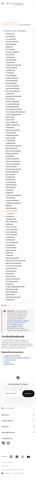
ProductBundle (10, 248)
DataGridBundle (10, 83)
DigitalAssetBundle (12, 88)
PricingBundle (9, 245)
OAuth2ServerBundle (13, 161)
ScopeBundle (10, 177)
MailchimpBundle (12, 292)
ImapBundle (9, 127)
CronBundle (10, 73)
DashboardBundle (12, 78)
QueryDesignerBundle (12, 169)
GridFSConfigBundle (12, 125)
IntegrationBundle (12, 135)
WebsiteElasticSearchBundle (15, 261)
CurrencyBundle (10, 75)
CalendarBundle (10, 60)
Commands (10, 213)
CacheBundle (10, 57)
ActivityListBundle (12, 42)
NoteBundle (10, 156)
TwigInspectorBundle (13, 203)
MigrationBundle (10, 148)
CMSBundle (8, 224)
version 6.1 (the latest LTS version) (18, 321)
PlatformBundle (10, 166)
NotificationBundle (12, 159)
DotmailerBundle (12, 281)
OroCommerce (9, 408)
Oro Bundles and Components (9, 25)
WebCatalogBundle (12, 258)
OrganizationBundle (13, 164)
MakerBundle (10, 294)
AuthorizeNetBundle (13, 279)
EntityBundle (9, 99)
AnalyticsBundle (11, 268)
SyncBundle (9, 190)
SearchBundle (9, 179)
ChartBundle (10, 62)
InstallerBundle (10, 133)
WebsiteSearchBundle (12, 263)
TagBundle (8, 192)
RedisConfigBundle (11, 172)
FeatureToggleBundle (13, 114)
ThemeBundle (10, 198)
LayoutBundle (9, 138)
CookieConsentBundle (13, 65)
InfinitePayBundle (12, 289)
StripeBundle (10, 300)
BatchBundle (10, 55)
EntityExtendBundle (12, 104)
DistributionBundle (12, 86)
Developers (14, 23)
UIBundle (8, 206)
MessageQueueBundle (12, 146)
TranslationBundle (11, 200)
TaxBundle (9, 255)
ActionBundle (10, 36)
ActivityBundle (10, 39)
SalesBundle (10, 274)
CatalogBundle (11, 219)
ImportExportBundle (12, 130)
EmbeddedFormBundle (13, 96)
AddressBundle (11, 44)
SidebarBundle (11, 187)
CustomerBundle (11, 229)
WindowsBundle (11, 208)
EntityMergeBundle (12, 107)
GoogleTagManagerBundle (15, 287)
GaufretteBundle (12, 122)
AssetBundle (9, 49)
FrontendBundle (10, 232)
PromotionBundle (12, 242)
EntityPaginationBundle (14, 109)
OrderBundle (9, 237)
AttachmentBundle (11, 52)
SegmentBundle (11, 185)
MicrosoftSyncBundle (13, 151)
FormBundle (9, 120)
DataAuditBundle (12, 81)
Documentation (5, 23)
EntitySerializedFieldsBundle (15, 112)
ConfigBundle (10, 70)
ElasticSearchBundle (12, 91)
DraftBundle (9, 216)
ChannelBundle (11, 271)
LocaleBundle (9, 140)
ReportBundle (10, 174)
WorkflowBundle (10, 211)
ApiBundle (9, 47)
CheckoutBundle (11, 222)
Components (9, 34)
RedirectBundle (11, 250)
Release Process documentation (15, 325)
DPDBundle (9, 284)
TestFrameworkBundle (13, 195)
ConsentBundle (10, 227)
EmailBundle (9, 94)
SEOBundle (8, 253)
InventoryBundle (11, 235)
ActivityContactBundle (14, 266)
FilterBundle (9, 117)
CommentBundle (11, 68)
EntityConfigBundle (12, 101)
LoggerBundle (11, 143)
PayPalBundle (10, 240)
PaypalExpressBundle (13, 297)
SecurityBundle (11, 182)
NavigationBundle (11, 153)
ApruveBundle (10, 276)
